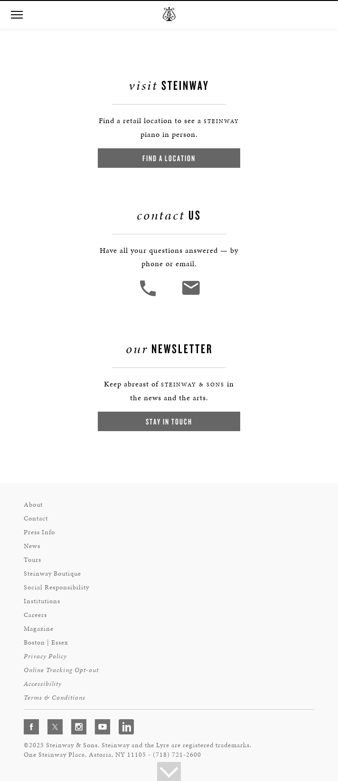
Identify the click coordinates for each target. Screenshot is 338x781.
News (32, 545)
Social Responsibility (56, 587)
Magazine (39, 628)
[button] (16, 15)
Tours (32, 559)
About (33, 504)
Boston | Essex (46, 642)
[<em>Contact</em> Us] (190, 294)
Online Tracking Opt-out (61, 670)
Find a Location (169, 158)
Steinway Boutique (52, 573)
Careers (35, 614)
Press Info (39, 532)
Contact (36, 518)
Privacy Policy (45, 656)
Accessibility (43, 683)
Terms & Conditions (54, 697)
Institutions (42, 601)
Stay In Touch (169, 421)
